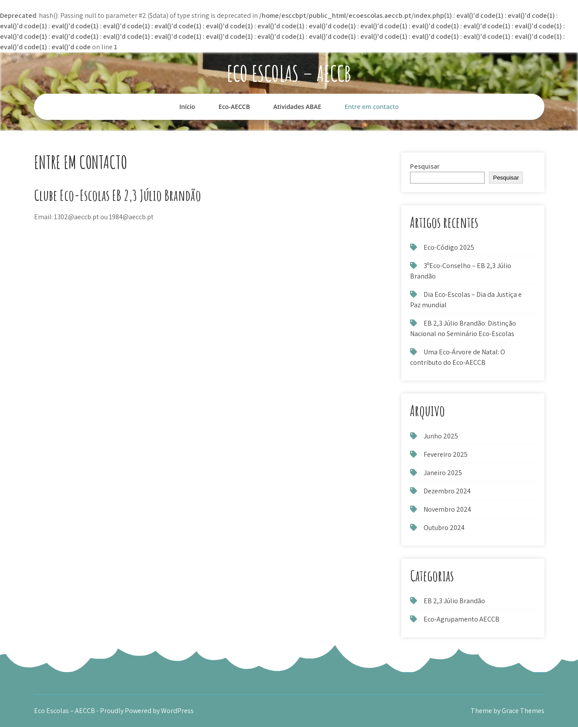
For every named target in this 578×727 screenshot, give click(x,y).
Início (187, 106)
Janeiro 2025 (443, 472)
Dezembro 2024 (447, 491)
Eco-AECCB (234, 106)
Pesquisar (425, 166)
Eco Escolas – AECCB (289, 73)
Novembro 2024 (447, 509)
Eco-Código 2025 (449, 247)
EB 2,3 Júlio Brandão (454, 600)
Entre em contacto (372, 106)
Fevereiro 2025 (446, 454)
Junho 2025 (441, 436)
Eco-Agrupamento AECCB (461, 619)
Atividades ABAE (297, 106)
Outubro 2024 (444, 527)
